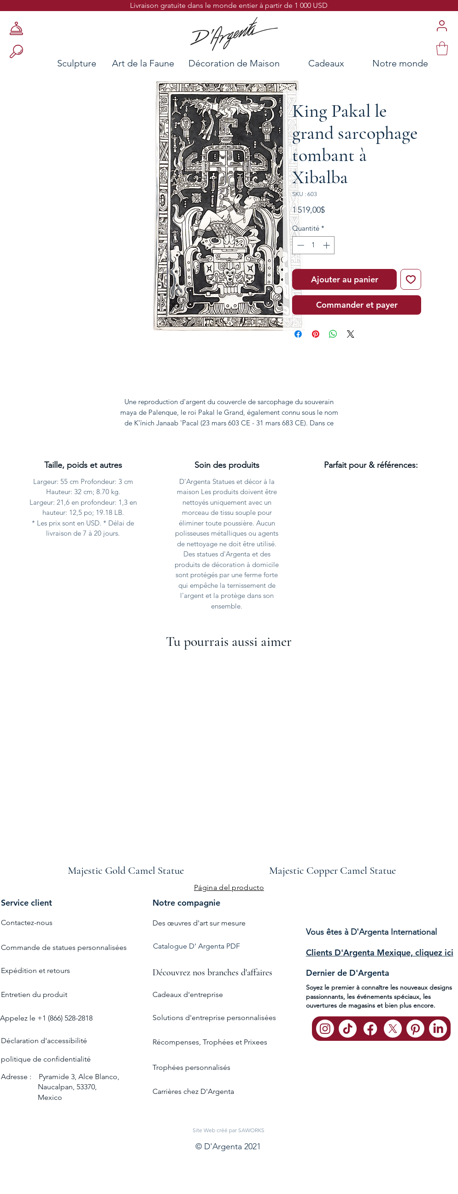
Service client (26, 902)
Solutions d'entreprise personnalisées (214, 1017)
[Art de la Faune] (143, 63)
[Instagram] (325, 1029)
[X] (393, 1029)
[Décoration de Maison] (234, 63)
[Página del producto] (229, 887)
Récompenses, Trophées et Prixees (210, 1042)
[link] (442, 48)
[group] (229, 768)
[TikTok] (348, 1029)
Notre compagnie (186, 902)
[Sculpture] (50, 63)
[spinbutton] (313, 245)
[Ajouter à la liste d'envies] (410, 279)
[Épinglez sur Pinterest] (315, 334)
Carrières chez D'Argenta (193, 1091)
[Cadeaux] (326, 63)
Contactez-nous (27, 922)
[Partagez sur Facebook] (298, 334)
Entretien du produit (34, 994)
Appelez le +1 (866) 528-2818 (46, 1018)
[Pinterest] (415, 1029)
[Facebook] (370, 1029)
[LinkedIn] (438, 1029)
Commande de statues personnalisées (64, 947)
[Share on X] (350, 334)
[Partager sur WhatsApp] (333, 334)
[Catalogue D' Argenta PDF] (228, 946)
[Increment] (327, 245)
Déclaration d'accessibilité (44, 1040)
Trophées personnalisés (191, 1067)
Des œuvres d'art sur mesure (199, 923)
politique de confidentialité (46, 1059)
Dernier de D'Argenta (347, 972)
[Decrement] (300, 245)
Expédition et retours (35, 970)
